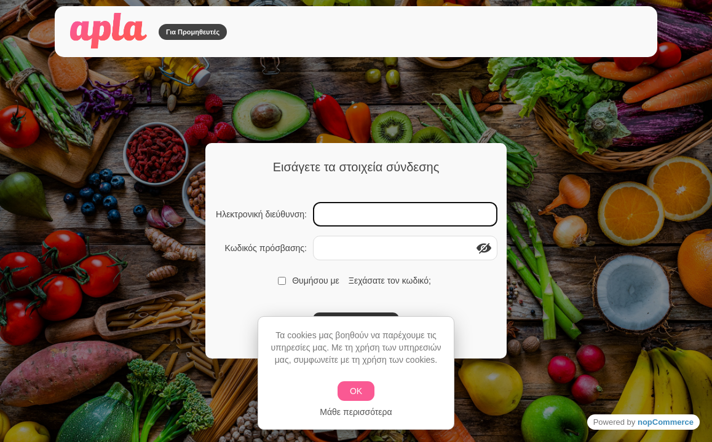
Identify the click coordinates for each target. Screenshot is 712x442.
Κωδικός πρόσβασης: (265, 248)
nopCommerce (666, 422)
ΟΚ (356, 391)
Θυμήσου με (315, 280)
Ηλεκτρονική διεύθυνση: (261, 214)
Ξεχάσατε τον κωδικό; (390, 280)
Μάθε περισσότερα (356, 412)
